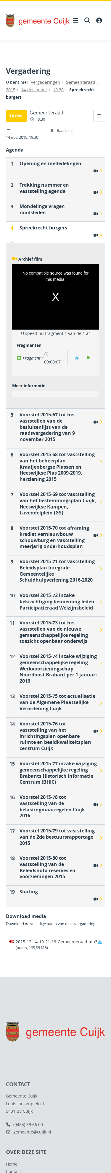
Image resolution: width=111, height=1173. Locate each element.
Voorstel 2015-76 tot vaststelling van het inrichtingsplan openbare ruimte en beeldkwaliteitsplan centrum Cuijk (55, 736)
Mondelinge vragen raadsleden (42, 209)
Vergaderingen (45, 82)
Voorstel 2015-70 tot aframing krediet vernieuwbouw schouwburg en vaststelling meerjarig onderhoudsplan (54, 537)
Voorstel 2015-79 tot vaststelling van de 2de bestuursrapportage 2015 (57, 836)
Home (11, 1164)
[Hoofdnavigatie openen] (75, 20)
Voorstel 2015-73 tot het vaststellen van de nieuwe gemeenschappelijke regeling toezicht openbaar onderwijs (54, 631)
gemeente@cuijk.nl (28, 1132)
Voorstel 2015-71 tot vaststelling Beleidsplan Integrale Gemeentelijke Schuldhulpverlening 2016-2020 (57, 570)
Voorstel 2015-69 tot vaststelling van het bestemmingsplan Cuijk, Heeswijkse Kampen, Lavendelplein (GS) (58, 503)
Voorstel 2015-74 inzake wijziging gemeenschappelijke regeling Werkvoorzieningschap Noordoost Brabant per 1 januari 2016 (58, 668)
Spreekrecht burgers (43, 227)
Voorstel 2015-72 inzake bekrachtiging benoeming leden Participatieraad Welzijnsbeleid (57, 601)
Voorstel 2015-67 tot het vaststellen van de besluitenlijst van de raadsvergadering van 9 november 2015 (47, 427)
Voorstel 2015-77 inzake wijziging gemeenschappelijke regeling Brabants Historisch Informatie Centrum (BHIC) (58, 772)
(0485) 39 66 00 (24, 1124)
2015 (10, 89)
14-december (34, 89)
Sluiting (29, 891)
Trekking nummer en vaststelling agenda (44, 188)
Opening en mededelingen (50, 163)
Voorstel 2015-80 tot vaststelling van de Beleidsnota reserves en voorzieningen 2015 (47, 867)
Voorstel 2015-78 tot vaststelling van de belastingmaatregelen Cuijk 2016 (52, 806)
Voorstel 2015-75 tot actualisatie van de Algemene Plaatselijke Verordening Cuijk (57, 702)
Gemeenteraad (80, 82)
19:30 (58, 89)
